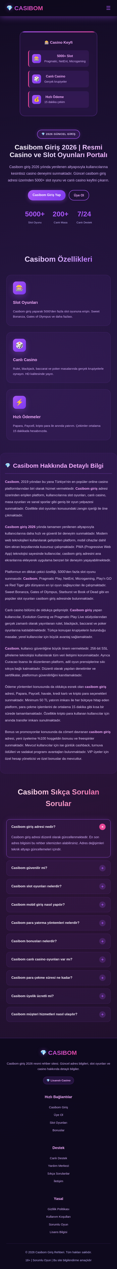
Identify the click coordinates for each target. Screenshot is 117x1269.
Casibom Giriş (58, 1107)
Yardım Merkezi (58, 1165)
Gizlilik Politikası (58, 1209)
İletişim (58, 1181)
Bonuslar (59, 1130)
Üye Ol (79, 195)
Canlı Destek (58, 1158)
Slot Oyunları (58, 1122)
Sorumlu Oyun (58, 1224)
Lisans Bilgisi (58, 1232)
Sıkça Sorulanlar (58, 1173)
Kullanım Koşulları (58, 1216)
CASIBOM (28, 8)
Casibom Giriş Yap (47, 195)
